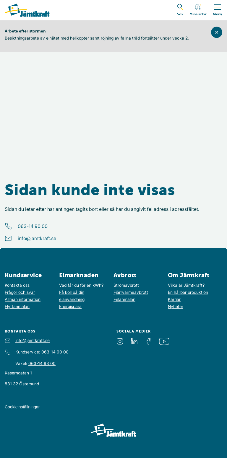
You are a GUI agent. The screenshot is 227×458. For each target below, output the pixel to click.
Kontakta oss (17, 285)
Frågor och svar (20, 292)
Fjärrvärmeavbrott (131, 292)
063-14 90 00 (33, 226)
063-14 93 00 (42, 363)
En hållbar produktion (188, 292)
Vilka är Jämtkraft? (186, 285)
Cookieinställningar (22, 407)
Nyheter (175, 306)
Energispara (70, 306)
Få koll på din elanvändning (72, 296)
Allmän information (22, 299)
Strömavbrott (126, 285)
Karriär (174, 299)
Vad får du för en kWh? (81, 285)
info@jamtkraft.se (37, 238)
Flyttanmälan (17, 306)
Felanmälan (124, 299)
